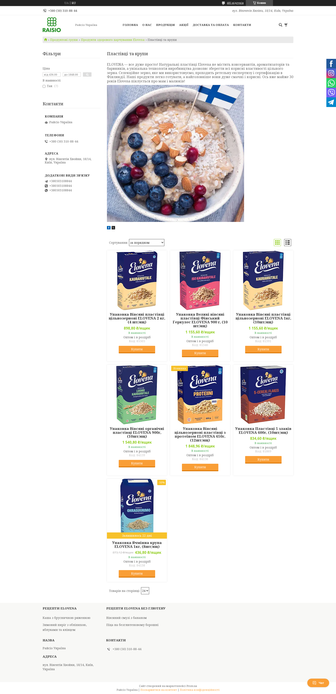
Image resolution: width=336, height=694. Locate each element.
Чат (318, 683)
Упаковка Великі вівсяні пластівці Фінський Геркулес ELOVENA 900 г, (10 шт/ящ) (200, 320)
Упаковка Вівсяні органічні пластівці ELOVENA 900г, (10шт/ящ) (137, 432)
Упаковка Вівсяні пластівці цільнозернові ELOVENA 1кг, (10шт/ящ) (263, 318)
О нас (147, 25)
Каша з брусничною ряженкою (66, 618)
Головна (130, 25)
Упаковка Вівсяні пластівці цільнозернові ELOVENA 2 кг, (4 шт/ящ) (137, 318)
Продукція (165, 25)
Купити (137, 349)
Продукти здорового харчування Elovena (113, 40)
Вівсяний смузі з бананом (126, 618)
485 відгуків (235, 3)
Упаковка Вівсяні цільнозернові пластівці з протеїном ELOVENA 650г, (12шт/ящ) (200, 434)
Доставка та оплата (211, 25)
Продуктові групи (64, 40)
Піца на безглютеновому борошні (132, 625)
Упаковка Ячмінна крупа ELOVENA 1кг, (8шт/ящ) (137, 544)
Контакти (242, 25)
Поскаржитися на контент (158, 690)
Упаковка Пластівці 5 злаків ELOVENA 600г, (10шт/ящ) (263, 430)
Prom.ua (191, 686)
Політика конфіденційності (200, 690)
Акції (183, 25)
